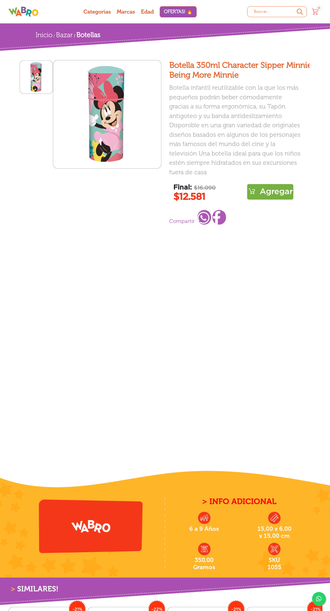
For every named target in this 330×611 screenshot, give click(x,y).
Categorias (97, 11)
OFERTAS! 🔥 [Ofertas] (178, 12)
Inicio (44, 35)
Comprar (270, 192)
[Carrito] (315, 11)
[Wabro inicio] (23, 11)
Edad (147, 11)
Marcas (126, 11)
